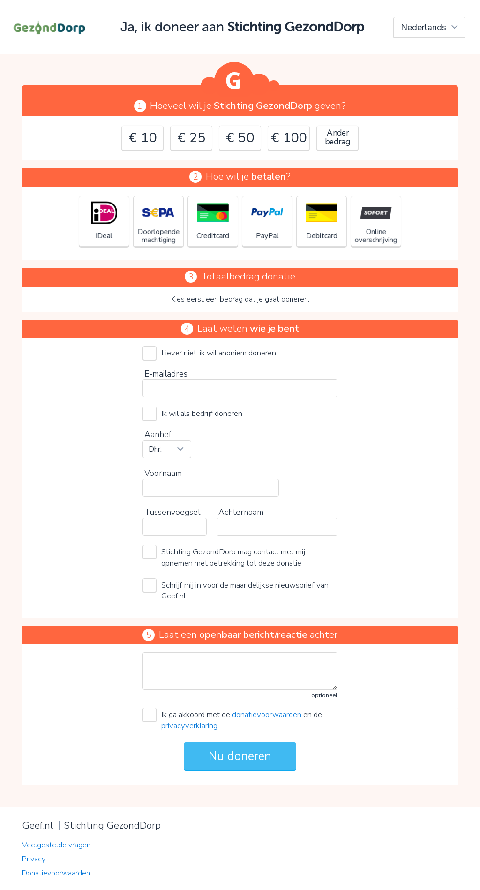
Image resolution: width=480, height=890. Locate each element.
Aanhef (158, 434)
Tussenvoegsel (172, 512)
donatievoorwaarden (266, 714)
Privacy (33, 859)
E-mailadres (166, 373)
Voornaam (163, 473)
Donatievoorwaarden (56, 873)
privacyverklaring (189, 725)
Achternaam (240, 512)
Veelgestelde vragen (56, 845)
